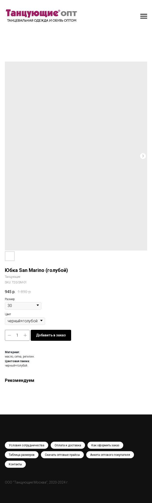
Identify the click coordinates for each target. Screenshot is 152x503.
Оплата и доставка (68, 445)
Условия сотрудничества (26, 445)
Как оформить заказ (105, 445)
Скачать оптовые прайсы (62, 455)
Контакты (15, 464)
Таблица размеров (22, 455)
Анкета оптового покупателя (110, 455)
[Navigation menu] (143, 16)
